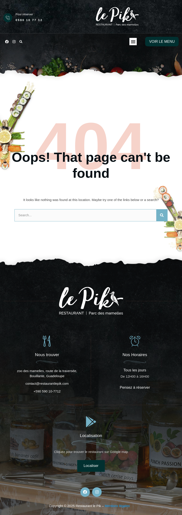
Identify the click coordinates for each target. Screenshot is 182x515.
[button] (21, 41)
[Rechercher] (161, 215)
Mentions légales (117, 506)
